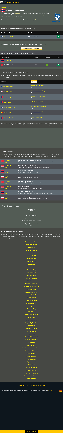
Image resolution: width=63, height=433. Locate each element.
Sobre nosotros (23, 385)
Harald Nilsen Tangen (31, 292)
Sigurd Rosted (31, 362)
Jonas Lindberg (31, 309)
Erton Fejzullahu (31, 275)
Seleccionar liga (31, 431)
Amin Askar (31, 247)
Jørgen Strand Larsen (31, 314)
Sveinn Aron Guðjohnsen (31, 376)
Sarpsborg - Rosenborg (38, 91)
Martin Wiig (31, 325)
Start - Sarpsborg (36, 117)
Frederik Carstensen (31, 283)
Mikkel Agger (31, 334)
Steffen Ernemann (31, 370)
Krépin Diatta (31, 317)
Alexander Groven (31, 244)
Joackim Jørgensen (31, 303)
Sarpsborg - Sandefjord (38, 112)
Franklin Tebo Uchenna (31, 281)
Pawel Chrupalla (31, 353)
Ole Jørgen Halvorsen (31, 350)
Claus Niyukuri (31, 272)
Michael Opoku (31, 331)
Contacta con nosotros (38, 385)
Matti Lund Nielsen (31, 328)
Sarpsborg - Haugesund (38, 85)
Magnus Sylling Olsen (31, 323)
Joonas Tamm (31, 311)
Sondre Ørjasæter (31, 367)
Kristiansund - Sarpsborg (38, 106)
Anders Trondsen (31, 250)
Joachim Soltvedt (31, 300)
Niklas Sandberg (31, 345)
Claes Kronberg (31, 270)
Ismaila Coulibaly (31, 295)
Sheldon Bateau (31, 359)
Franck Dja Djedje (31, 278)
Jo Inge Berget (31, 297)
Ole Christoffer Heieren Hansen (31, 348)
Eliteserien (8, 36)
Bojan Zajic (31, 264)
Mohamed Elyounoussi (31, 337)
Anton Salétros (31, 258)
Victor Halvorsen (31, 378)
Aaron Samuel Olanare (31, 242)
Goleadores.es (13, 2)
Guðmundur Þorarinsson (31, 286)
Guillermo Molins (31, 289)
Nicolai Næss (31, 342)
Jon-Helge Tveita (31, 306)
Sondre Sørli (31, 364)
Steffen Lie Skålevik (31, 373)
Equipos (3, 7)
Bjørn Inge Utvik (31, 261)
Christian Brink (31, 267)
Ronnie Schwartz (31, 356)
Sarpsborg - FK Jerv (37, 101)
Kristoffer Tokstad (31, 320)
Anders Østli (31, 253)
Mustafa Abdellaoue (31, 339)
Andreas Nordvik (31, 256)
